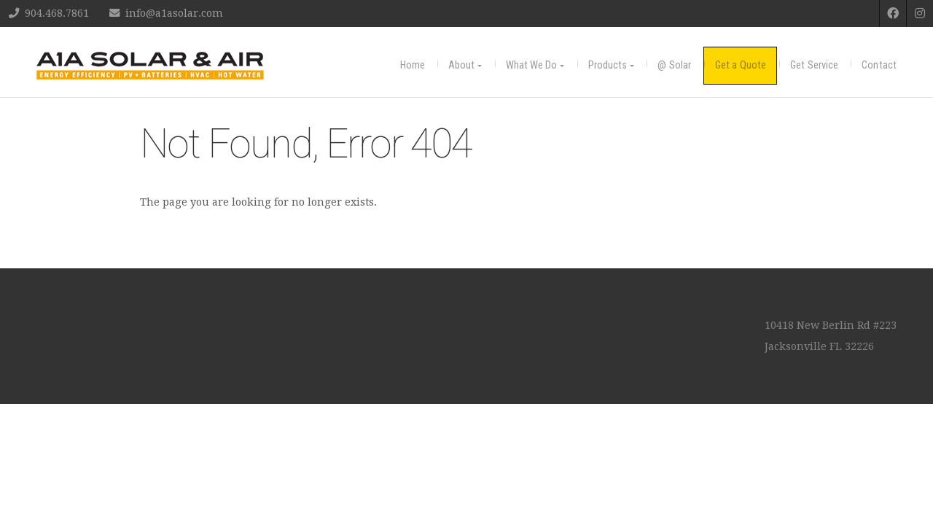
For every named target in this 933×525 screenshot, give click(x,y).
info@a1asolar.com (174, 13)
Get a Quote (740, 65)
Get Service (814, 65)
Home (412, 65)
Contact (879, 65)
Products (608, 65)
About (461, 65)
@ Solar (674, 65)
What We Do (532, 65)
